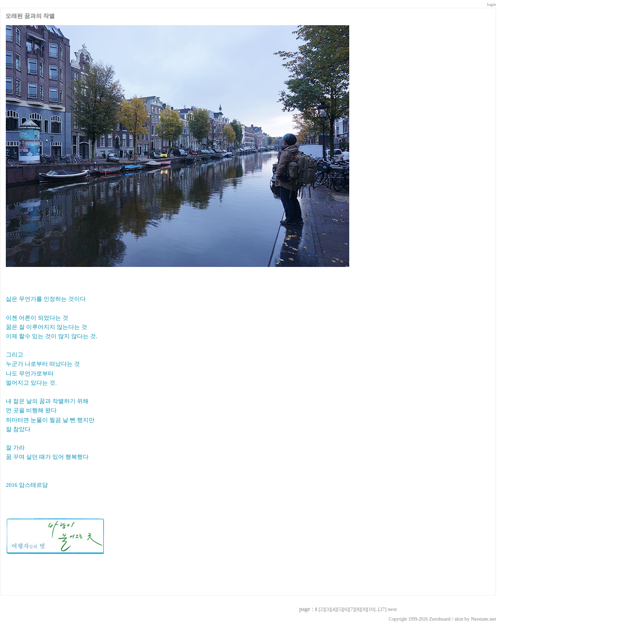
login (491, 4)
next (392, 609)
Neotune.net (483, 619)
